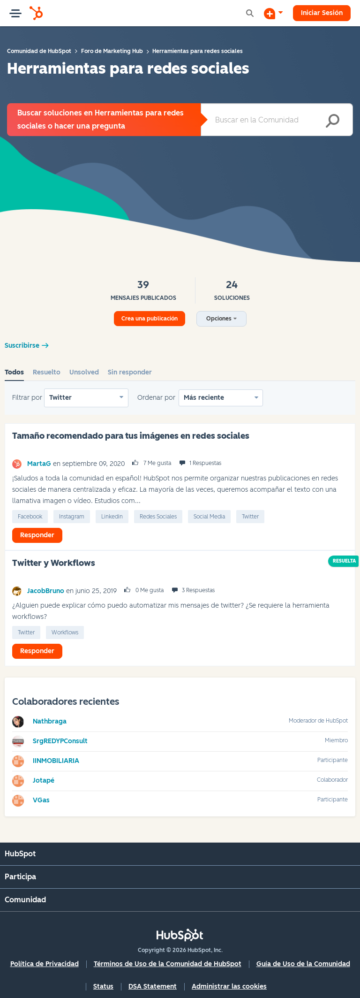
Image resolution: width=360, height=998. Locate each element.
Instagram (71, 516)
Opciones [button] (219, 318)
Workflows (65, 632)
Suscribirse (22, 346)
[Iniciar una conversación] (273, 13)
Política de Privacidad (44, 964)
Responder (37, 535)
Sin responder (130, 372)
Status (103, 986)
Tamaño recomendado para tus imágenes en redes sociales (130, 436)
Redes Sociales (158, 516)
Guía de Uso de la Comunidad (303, 964)
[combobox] (277, 119)
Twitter (60, 398)
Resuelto (46, 372)
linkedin (112, 516)
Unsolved (84, 372)
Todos (14, 372)
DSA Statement (152, 986)
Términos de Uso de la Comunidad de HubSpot (167, 964)
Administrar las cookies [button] (229, 986)
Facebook (30, 516)
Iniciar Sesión (322, 13)
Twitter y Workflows (53, 563)
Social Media (209, 516)
